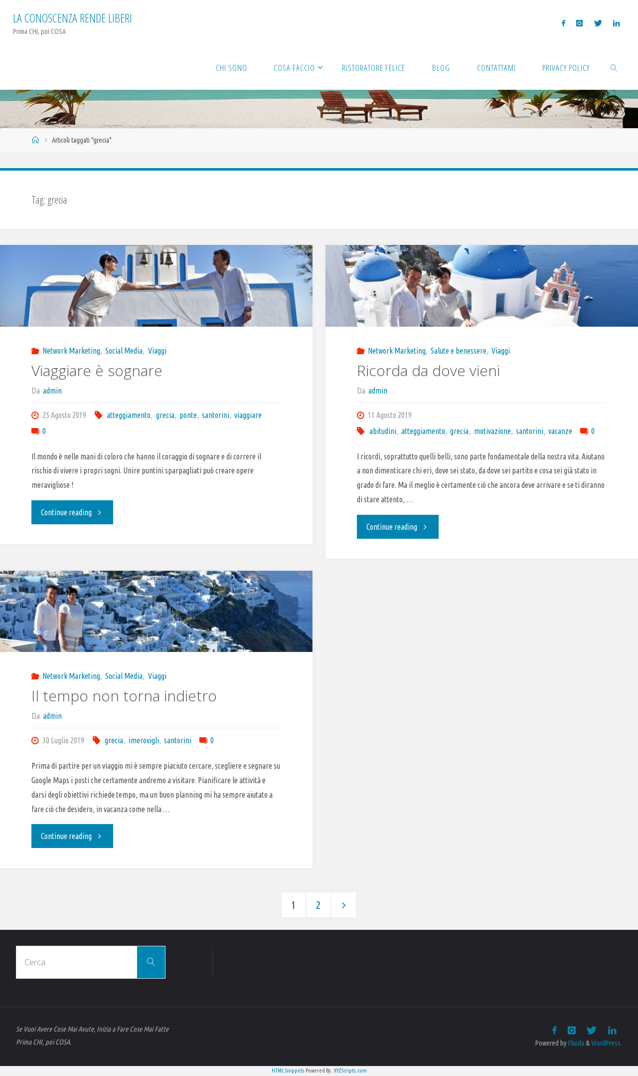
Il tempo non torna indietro (124, 695)
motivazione (492, 431)
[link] (614, 67)
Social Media (124, 350)
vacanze (560, 431)
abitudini (382, 431)
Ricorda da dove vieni (428, 370)
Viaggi (157, 350)
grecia (165, 415)
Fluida (575, 1043)
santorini (215, 415)
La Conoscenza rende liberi (72, 17)
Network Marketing (71, 350)
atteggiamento (129, 415)
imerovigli (144, 740)
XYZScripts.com (350, 1071)
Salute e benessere (458, 350)
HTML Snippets (288, 1071)
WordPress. (606, 1043)
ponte (188, 415)
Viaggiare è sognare (96, 370)
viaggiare (248, 415)
